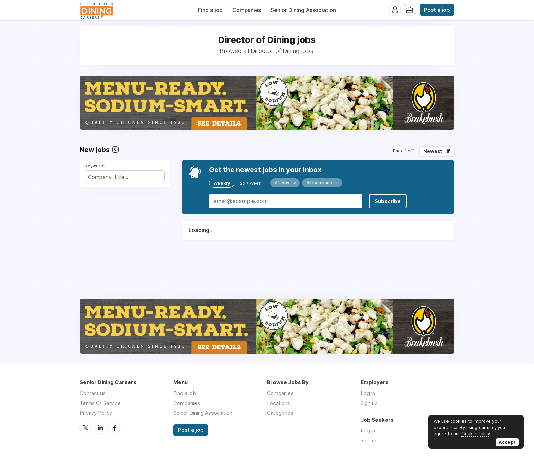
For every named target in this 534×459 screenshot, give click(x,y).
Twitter (85, 428)
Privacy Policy (96, 413)
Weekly (221, 183)
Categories (280, 413)
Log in (368, 393)
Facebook (115, 428)
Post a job (437, 10)
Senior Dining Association (303, 10)
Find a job (210, 10)
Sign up (369, 403)
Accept (507, 442)
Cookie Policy (475, 433)
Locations (278, 403)
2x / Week (250, 183)
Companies (246, 10)
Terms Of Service (100, 403)
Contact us (93, 393)
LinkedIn (100, 428)
